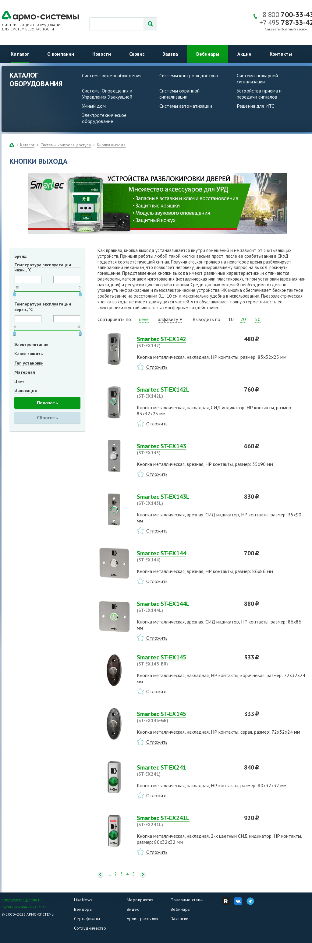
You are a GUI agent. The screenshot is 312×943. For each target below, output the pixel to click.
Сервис (136, 54)
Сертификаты (87, 918)
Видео (133, 909)
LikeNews (83, 900)
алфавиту (168, 319)
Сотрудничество (90, 928)
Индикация (25, 390)
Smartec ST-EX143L (187, 500)
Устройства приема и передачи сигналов (259, 94)
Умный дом (94, 106)
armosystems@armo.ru (21, 899)
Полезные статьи (187, 900)
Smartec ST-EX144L (187, 607)
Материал (24, 372)
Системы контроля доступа (188, 75)
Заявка (170, 54)
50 (258, 319)
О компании (60, 54)
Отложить (157, 367)
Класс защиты (29, 353)
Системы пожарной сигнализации (257, 78)
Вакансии (179, 918)
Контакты (281, 54)
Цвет (19, 381)
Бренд (20, 256)
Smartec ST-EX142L (187, 393)
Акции (244, 54)
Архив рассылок (142, 918)
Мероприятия (140, 900)
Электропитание (31, 344)
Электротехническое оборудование (104, 118)
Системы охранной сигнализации (179, 94)
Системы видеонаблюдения (111, 75)
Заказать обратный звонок (286, 29)
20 (243, 319)
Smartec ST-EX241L (187, 821)
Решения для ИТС (255, 106)
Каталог (20, 54)
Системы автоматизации (185, 106)
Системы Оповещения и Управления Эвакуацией (107, 94)
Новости (101, 54)
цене (144, 319)
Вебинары (207, 54)
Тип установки (29, 363)
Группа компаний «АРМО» (24, 907)
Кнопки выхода (111, 145)
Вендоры (83, 909)
